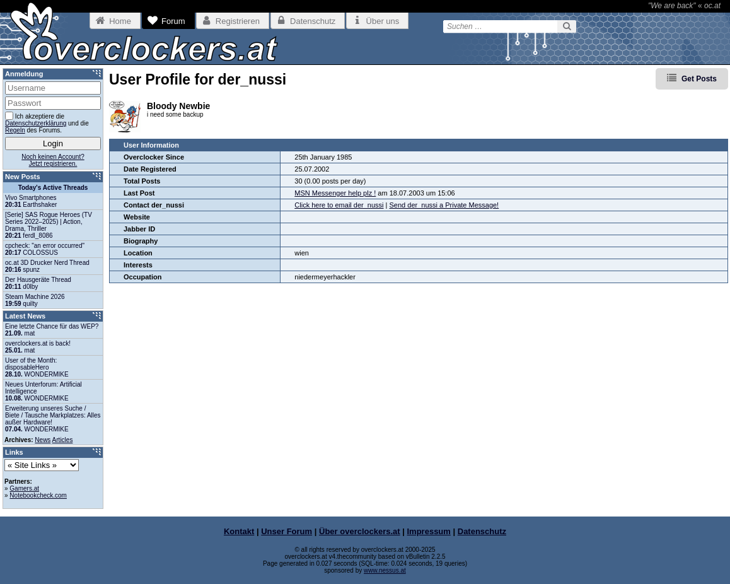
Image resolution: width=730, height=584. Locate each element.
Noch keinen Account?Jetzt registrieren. (52, 160)
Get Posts (699, 78)
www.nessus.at (385, 570)
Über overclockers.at (359, 531)
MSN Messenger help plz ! (335, 193)
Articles (62, 439)
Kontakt (239, 531)
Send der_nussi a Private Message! (444, 205)
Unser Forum (286, 531)
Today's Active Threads (53, 187)
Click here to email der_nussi (338, 205)
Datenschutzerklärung (35, 123)
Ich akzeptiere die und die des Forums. (47, 123)
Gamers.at (24, 488)
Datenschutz (482, 531)
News (42, 439)
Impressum (429, 531)
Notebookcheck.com (38, 495)
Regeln (15, 130)
